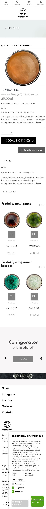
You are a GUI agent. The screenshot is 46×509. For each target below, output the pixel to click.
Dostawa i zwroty (9, 441)
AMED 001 (34, 308)
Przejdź (23, 359)
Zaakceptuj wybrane (17, 503)
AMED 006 (34, 246)
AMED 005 (12, 246)
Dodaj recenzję (31, 94)
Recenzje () (16, 95)
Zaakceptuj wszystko (37, 501)
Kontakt (7, 412)
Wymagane (19, 484)
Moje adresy (7, 475)
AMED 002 (12, 308)
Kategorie (6, 2)
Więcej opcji (19, 480)
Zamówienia (7, 472)
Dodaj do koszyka (18, 140)
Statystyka (19, 488)
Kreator (7, 400)
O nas (5, 388)
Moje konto (6, 469)
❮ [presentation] (39, 205)
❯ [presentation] (43, 205)
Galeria (7, 406)
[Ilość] (7, 132)
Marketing (19, 491)
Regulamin (6, 438)
